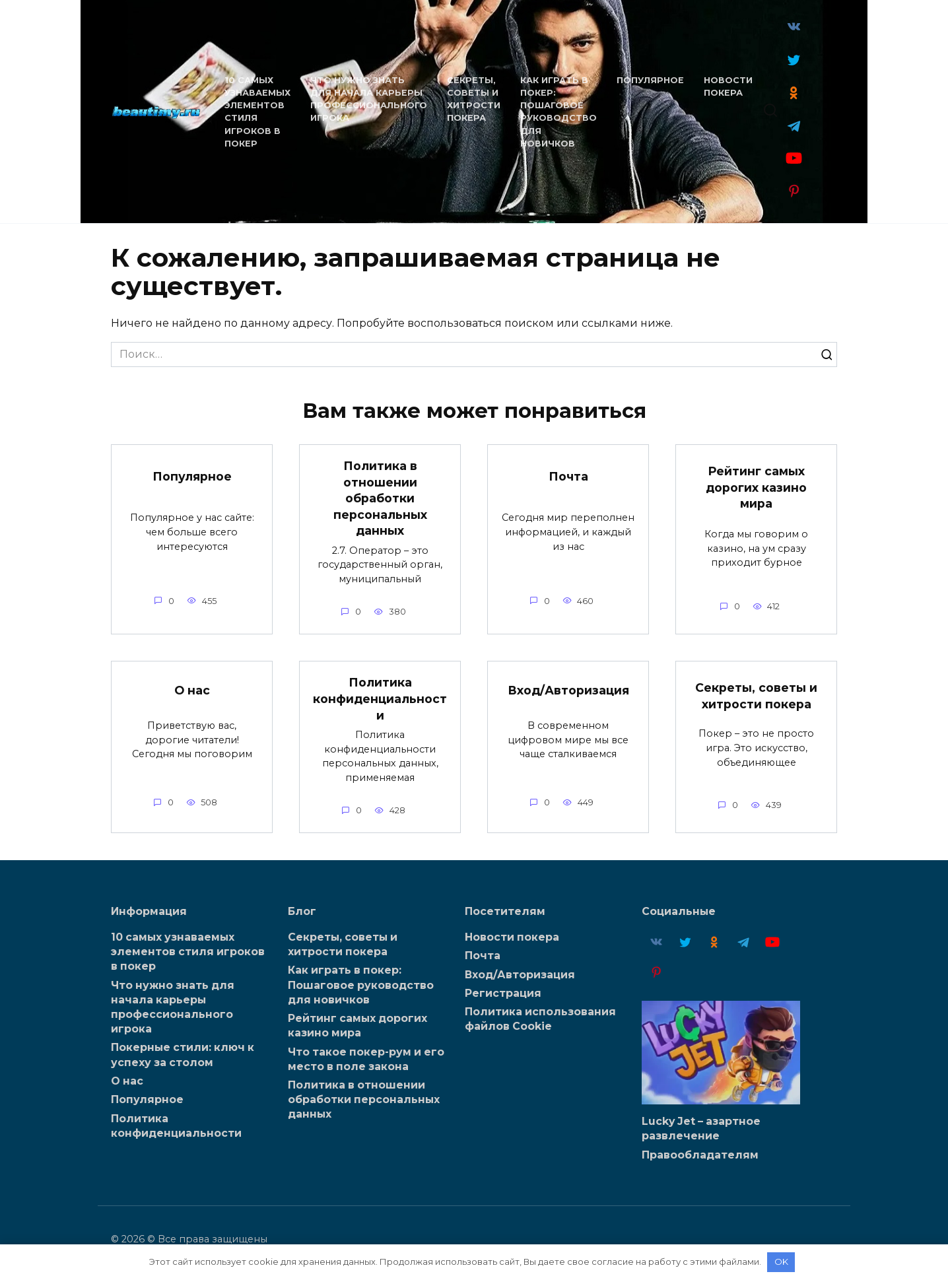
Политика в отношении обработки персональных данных (380, 498)
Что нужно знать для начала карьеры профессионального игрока (172, 1006)
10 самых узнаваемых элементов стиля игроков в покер (188, 951)
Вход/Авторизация (568, 690)
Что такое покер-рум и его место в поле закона (366, 1058)
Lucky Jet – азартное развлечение (701, 1127)
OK (781, 1261)
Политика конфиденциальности (380, 698)
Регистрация (503, 993)
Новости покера (512, 936)
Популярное (649, 80)
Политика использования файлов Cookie (540, 1018)
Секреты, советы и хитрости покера (756, 696)
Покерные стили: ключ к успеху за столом (182, 1054)
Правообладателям (700, 1154)
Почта (568, 476)
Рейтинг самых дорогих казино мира (756, 487)
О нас (192, 690)
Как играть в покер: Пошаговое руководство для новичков (361, 984)
